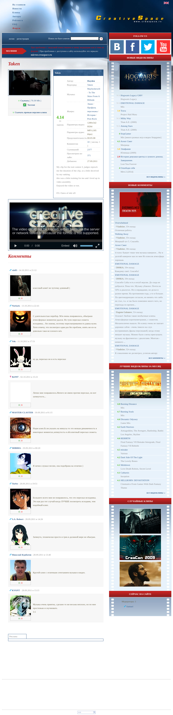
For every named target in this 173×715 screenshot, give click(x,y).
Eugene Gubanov (124, 312)
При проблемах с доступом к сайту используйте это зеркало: (69, 51)
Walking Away (121, 234)
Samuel (129, 606)
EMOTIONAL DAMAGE (133, 103)
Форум (16, 28)
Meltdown (125, 465)
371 (89, 155)
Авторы (16, 16)
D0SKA (120, 267)
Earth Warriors (127, 427)
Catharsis (125, 472)
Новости (17, 8)
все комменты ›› (157, 358)
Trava (123, 110)
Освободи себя (128, 168)
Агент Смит (126, 141)
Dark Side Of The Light (131, 457)
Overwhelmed (121, 223)
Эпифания (126, 149)
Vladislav (120, 226)
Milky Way (126, 118)
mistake (124, 449)
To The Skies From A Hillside (93, 96)
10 (88, 142)
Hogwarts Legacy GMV (132, 95)
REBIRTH (125, 438)
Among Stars (127, 126)
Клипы (16, 12)
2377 (89, 149)
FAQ (14, 24)
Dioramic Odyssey (129, 419)
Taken (58, 73)
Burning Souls (127, 411)
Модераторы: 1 (129, 601)
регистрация (23, 38)
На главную (19, 5)
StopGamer (126, 133)
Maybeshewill (93, 88)
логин (11, 38)
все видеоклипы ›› (156, 176)
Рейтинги (17, 20)
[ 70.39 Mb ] (29, 100)
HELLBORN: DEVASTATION (135, 480)
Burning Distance (129, 404)
